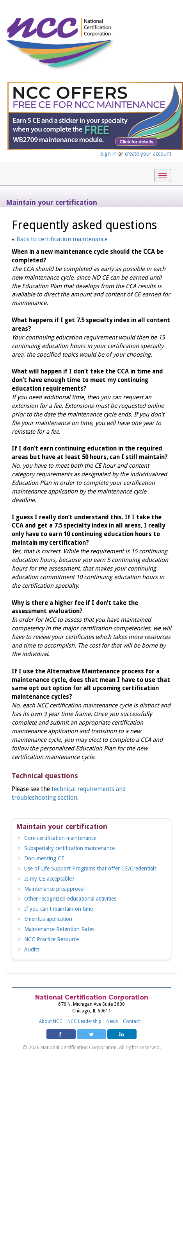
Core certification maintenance (60, 838)
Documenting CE (44, 858)
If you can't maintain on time (58, 909)
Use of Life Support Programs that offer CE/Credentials (90, 868)
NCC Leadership (84, 1021)
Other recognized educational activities (70, 898)
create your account (148, 154)
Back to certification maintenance (62, 239)
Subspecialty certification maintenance (69, 848)
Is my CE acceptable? (49, 879)
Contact (131, 1021)
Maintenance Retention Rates (59, 929)
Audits (31, 949)
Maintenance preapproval (54, 889)
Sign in (108, 154)
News (112, 1021)
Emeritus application (48, 919)
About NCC (50, 1021)
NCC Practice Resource (51, 939)
